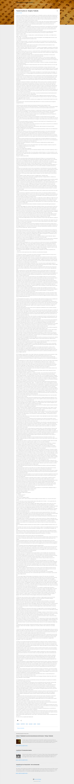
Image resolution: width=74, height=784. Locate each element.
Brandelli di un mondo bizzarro (25, 2)
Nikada (39, 781)
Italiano (18, 6)
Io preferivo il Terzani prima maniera (24, 750)
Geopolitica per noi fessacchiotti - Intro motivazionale (27, 764)
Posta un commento (20, 728)
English (21, 6)
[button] (57, 11)
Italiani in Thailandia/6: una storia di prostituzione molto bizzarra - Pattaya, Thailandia (34, 735)
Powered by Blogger (37, 779)
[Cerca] (59, 2)
